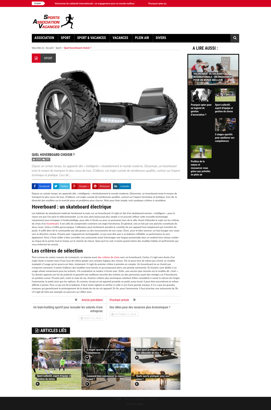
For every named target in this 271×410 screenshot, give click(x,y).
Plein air (142, 39)
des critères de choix (109, 257)
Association (44, 39)
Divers (161, 39)
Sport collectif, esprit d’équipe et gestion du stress (54, 377)
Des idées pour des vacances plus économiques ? (140, 307)
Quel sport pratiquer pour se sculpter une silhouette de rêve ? (155, 351)
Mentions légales (135, 403)
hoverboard (52, 223)
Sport (66, 39)
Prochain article (123, 300)
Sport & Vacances (92, 39)
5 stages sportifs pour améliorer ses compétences (224, 138)
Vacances (121, 39)
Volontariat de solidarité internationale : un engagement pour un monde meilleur (94, 3)
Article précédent (89, 300)
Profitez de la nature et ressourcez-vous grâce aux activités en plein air (200, 168)
